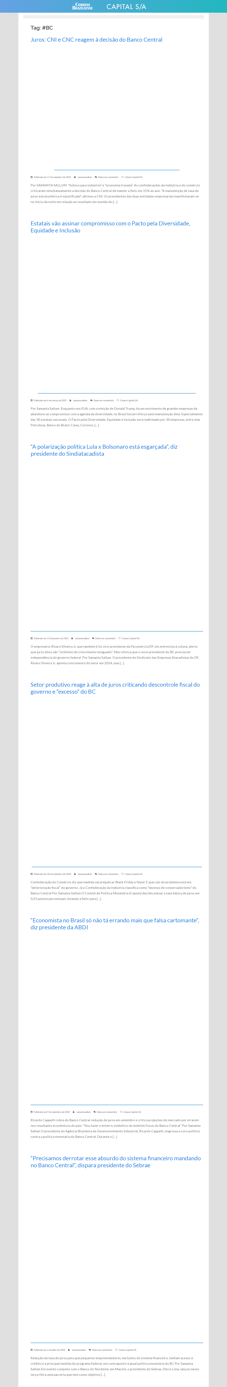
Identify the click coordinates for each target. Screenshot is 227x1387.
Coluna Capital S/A (133, 177)
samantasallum (85, 177)
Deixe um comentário (108, 177)
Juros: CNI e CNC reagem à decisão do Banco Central (98, 39)
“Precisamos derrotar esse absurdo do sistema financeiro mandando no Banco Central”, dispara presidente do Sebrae (106, 1162)
